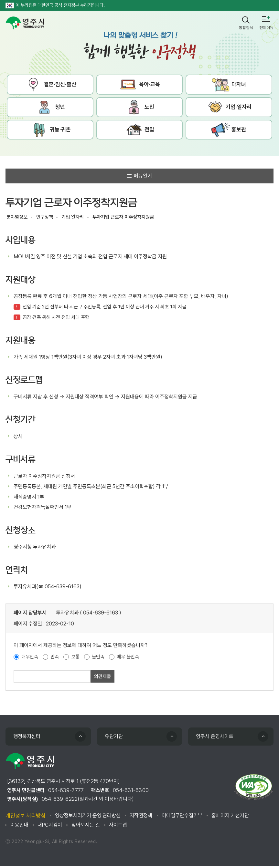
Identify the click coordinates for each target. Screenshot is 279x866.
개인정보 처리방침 (25, 815)
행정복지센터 (26, 736)
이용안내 (19, 825)
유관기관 (114, 736)
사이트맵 (118, 825)
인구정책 (44, 217)
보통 (75, 657)
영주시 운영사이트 (214, 736)
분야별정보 (16, 217)
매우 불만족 (128, 657)
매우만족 (29, 657)
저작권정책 (141, 815)
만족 (54, 657)
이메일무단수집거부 (182, 815)
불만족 (98, 657)
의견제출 (102, 676)
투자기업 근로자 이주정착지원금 (123, 217)
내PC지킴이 (50, 825)
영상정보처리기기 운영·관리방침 (88, 815)
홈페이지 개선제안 (230, 815)
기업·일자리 (72, 217)
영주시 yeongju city (24, 22)
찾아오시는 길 (85, 825)
